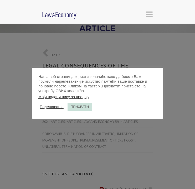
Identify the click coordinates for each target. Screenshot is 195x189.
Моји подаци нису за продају (63, 97)
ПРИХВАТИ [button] (80, 107)
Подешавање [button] (52, 107)
